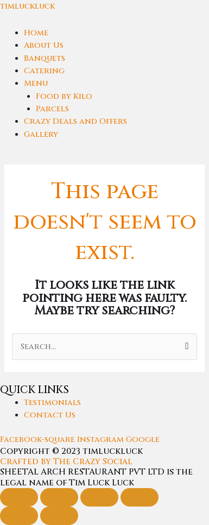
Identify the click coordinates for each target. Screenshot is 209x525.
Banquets (44, 58)
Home (36, 33)
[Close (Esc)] (140, 497)
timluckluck (27, 6)
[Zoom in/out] (19, 497)
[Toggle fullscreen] (59, 497)
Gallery (41, 134)
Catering (44, 71)
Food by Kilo (64, 96)
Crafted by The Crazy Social (66, 461)
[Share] (99, 497)
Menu (36, 83)
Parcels (52, 109)
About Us (44, 45)
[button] (116, 83)
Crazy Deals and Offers (75, 121)
